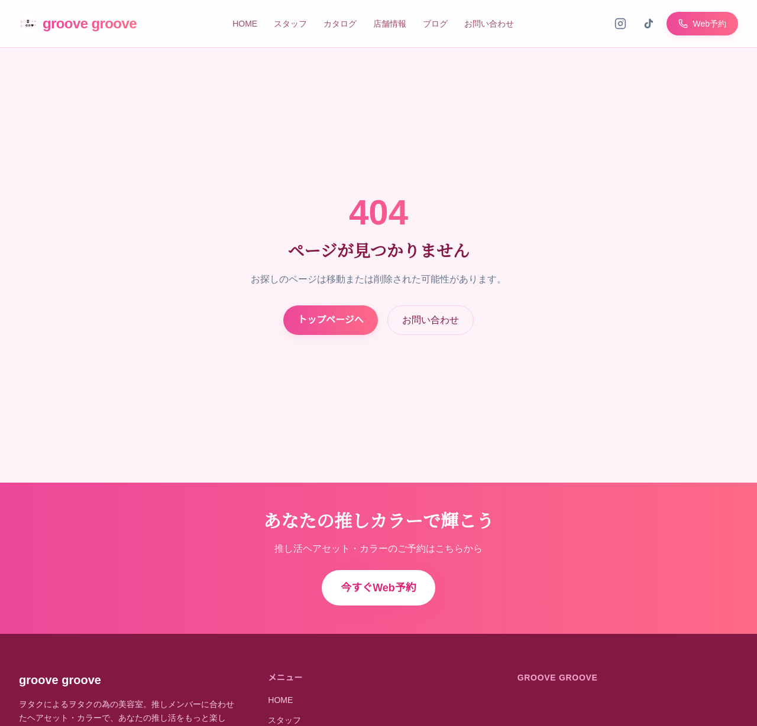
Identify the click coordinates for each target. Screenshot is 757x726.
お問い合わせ (489, 23)
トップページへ (330, 320)
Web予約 (702, 23)
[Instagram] (620, 23)
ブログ (435, 23)
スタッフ (290, 23)
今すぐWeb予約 (378, 588)
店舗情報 (389, 23)
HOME (244, 23)
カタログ (340, 23)
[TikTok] (648, 23)
